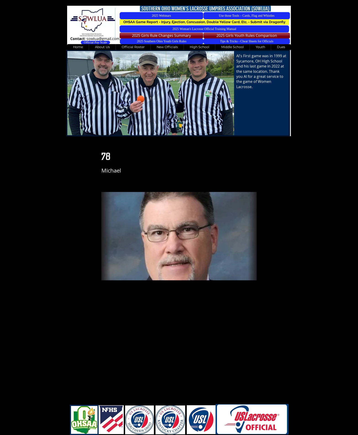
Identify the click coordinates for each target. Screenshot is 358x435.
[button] (204, 22)
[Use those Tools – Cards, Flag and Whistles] (246, 15)
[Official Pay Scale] (95, 42)
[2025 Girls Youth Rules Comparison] (246, 35)
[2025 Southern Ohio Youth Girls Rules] (161, 41)
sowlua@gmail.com (103, 38)
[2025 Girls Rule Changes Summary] (161, 35)
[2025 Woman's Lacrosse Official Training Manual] (204, 28)
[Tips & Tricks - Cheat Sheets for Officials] (246, 41)
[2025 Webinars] (161, 15)
